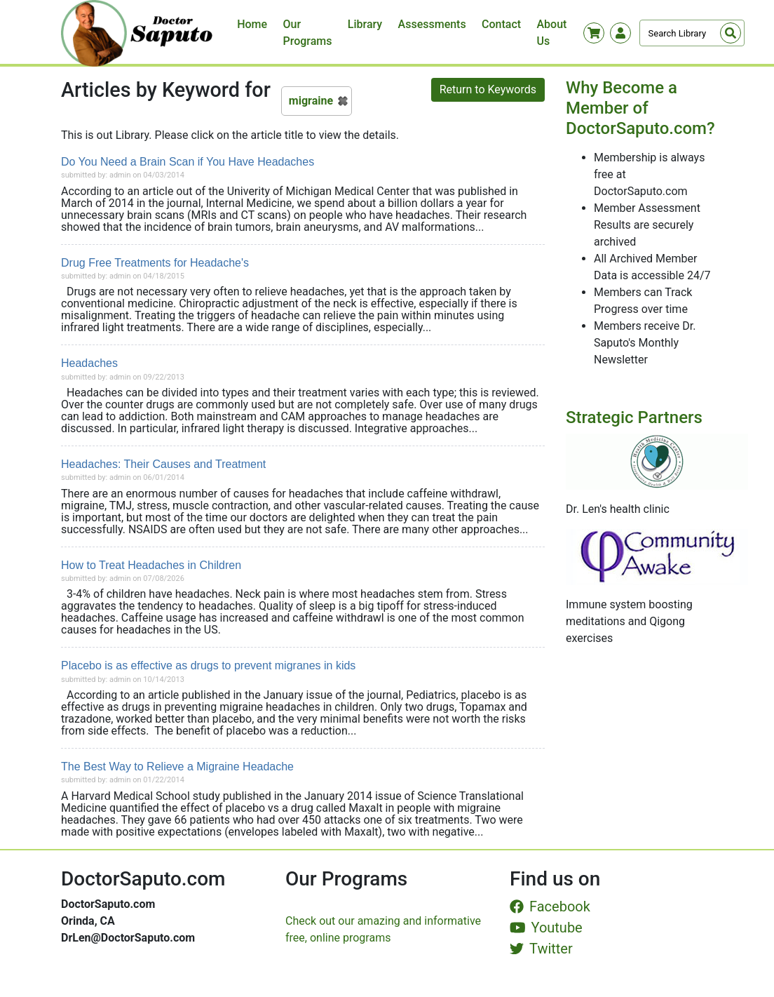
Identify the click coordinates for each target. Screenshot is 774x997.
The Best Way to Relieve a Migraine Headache (177, 766)
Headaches (89, 363)
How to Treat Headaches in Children (151, 565)
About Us (551, 33)
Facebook (550, 906)
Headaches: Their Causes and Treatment (163, 464)
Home (252, 24)
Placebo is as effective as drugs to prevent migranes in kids (208, 665)
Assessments (432, 24)
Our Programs (307, 33)
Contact (501, 24)
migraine (311, 100)
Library (365, 24)
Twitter (541, 948)
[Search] (692, 33)
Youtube (546, 927)
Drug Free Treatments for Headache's (155, 263)
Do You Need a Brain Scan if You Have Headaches (187, 162)
